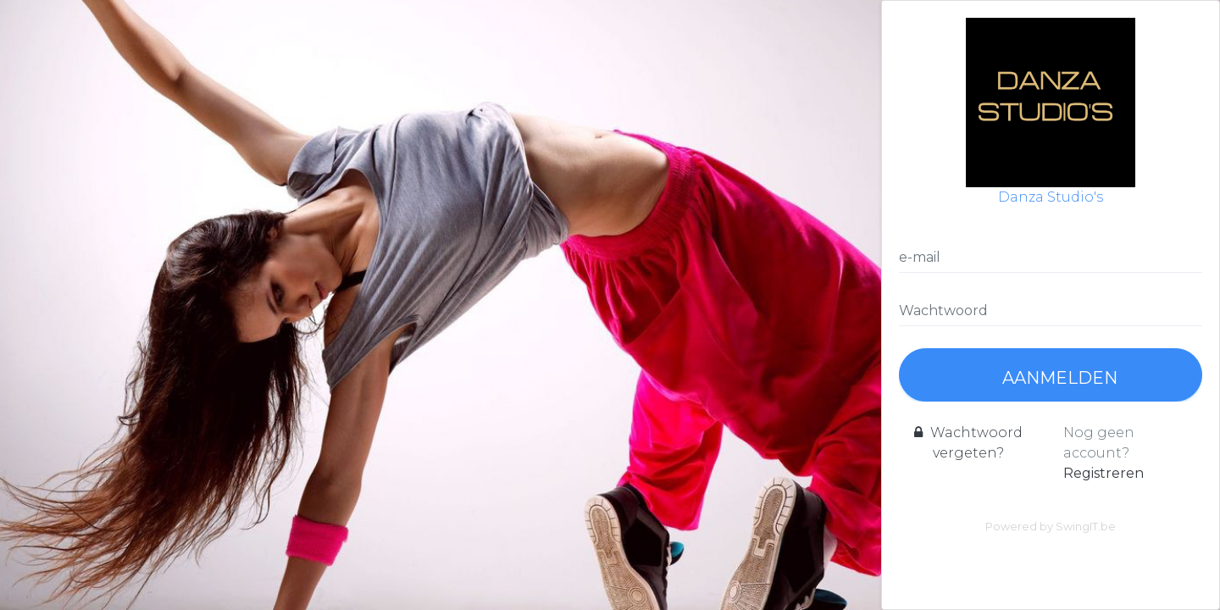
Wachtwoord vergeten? (968, 442)
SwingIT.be (1086, 526)
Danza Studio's (1050, 111)
